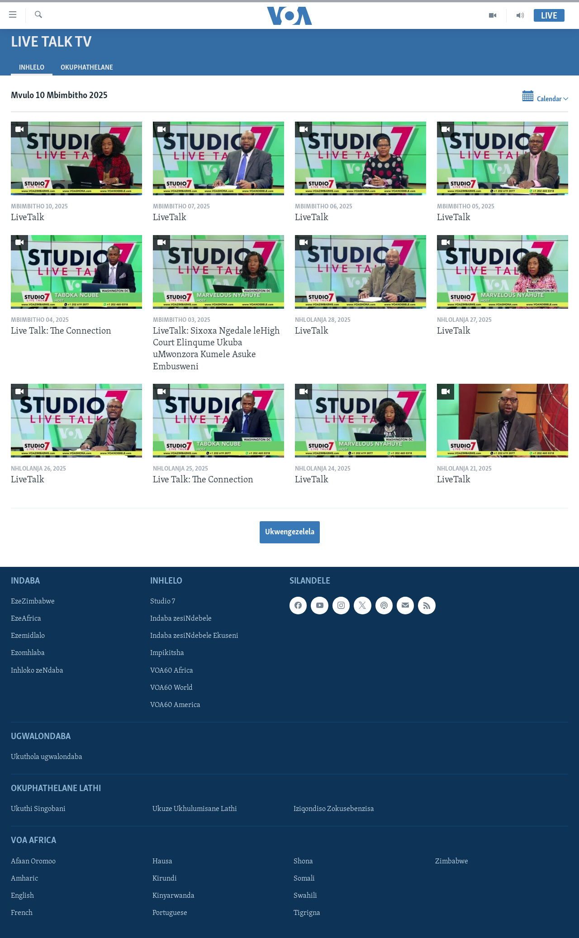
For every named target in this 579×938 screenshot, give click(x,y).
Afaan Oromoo (33, 861)
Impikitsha (167, 653)
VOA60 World (171, 688)
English (22, 896)
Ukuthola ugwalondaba (46, 757)
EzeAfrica (26, 619)
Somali (304, 878)
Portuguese (169, 913)
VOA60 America (175, 705)
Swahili (305, 896)
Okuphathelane (87, 67)
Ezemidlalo (28, 636)
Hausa (162, 861)
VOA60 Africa (171, 670)
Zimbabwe (451, 861)
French (22, 913)
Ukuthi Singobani (38, 809)
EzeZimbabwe (33, 602)
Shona (303, 861)
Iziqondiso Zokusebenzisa (334, 809)
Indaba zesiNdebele (181, 619)
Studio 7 (162, 602)
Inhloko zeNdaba (37, 670)
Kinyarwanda (173, 896)
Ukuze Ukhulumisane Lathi (194, 809)
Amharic (24, 878)
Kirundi (164, 878)
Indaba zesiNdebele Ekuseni (194, 636)
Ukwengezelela (289, 532)
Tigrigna (307, 913)
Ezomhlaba (28, 653)
